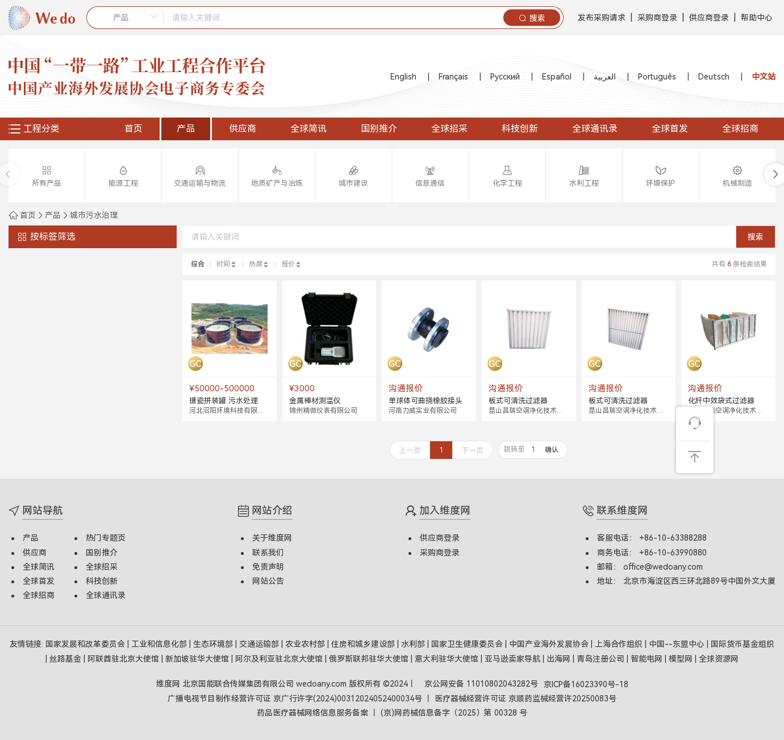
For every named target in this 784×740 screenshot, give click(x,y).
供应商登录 (709, 17)
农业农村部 (306, 644)
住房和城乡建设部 (364, 644)
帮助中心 (757, 17)
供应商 (242, 128)
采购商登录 (657, 17)
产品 (186, 128)
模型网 (682, 658)
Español (557, 76)
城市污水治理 (94, 215)
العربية (605, 76)
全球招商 (740, 128)
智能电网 (648, 658)
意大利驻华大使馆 (448, 658)
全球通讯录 (595, 128)
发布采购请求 (601, 17)
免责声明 (268, 566)
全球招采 (449, 128)
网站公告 (268, 581)
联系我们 (268, 552)
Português (657, 76)
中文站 (763, 76)
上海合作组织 (620, 644)
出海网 (560, 658)
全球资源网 (719, 658)
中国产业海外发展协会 (550, 644)
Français (453, 76)
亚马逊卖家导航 (514, 658)
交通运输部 (260, 644)
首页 (133, 128)
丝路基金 (66, 658)
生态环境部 (214, 644)
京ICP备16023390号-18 (586, 684)
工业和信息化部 (160, 644)
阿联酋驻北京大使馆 (124, 658)
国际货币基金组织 (742, 644)
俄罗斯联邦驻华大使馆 (370, 658)
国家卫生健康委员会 (468, 644)
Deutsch (713, 76)
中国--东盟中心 (678, 644)
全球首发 (670, 128)
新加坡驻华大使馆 (198, 658)
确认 (551, 450)
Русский (505, 76)
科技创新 (520, 128)
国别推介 (379, 128)
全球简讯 (308, 128)
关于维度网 (272, 537)
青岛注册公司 (602, 658)
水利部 (414, 644)
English (403, 76)
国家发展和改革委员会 (86, 644)
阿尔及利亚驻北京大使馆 (280, 658)
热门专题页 (106, 537)
